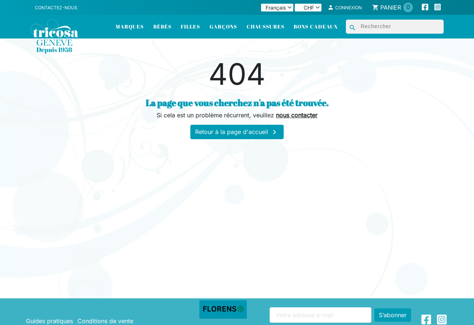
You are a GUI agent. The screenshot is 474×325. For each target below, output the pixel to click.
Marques (130, 26)
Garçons (223, 26)
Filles (190, 26)
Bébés (162, 26)
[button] (345, 7)
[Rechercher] (395, 27)
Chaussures (265, 26)
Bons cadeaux (316, 26)
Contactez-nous (56, 7)
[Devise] (308, 7)
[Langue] (277, 7)
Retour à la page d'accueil (237, 132)
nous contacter (296, 115)
